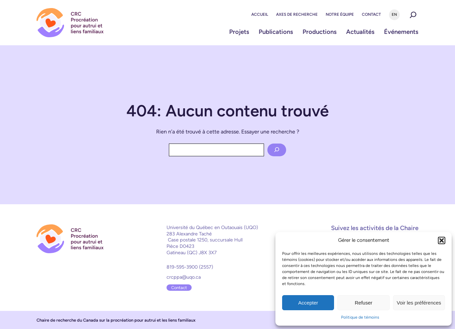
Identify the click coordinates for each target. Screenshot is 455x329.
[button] (441, 240)
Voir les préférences (419, 303)
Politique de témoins (360, 317)
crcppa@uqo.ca (184, 277)
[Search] (276, 150)
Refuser (364, 303)
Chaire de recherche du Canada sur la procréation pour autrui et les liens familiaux (116, 320)
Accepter (308, 303)
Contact (179, 287)
